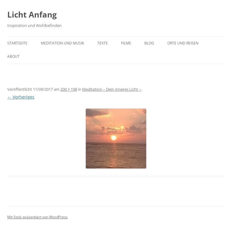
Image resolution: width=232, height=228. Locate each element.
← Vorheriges (20, 97)
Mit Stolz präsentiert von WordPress (37, 217)
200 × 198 (68, 89)
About (13, 56)
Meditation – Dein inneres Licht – (111, 89)
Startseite (17, 43)
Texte (102, 43)
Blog (149, 43)
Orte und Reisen (182, 43)
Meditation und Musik (62, 43)
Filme (126, 43)
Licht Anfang (32, 14)
